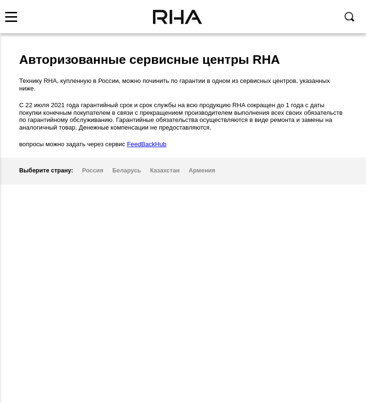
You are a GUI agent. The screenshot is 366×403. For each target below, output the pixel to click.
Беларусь (126, 170)
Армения (202, 170)
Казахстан (165, 170)
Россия (92, 170)
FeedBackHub (146, 144)
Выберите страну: (46, 170)
